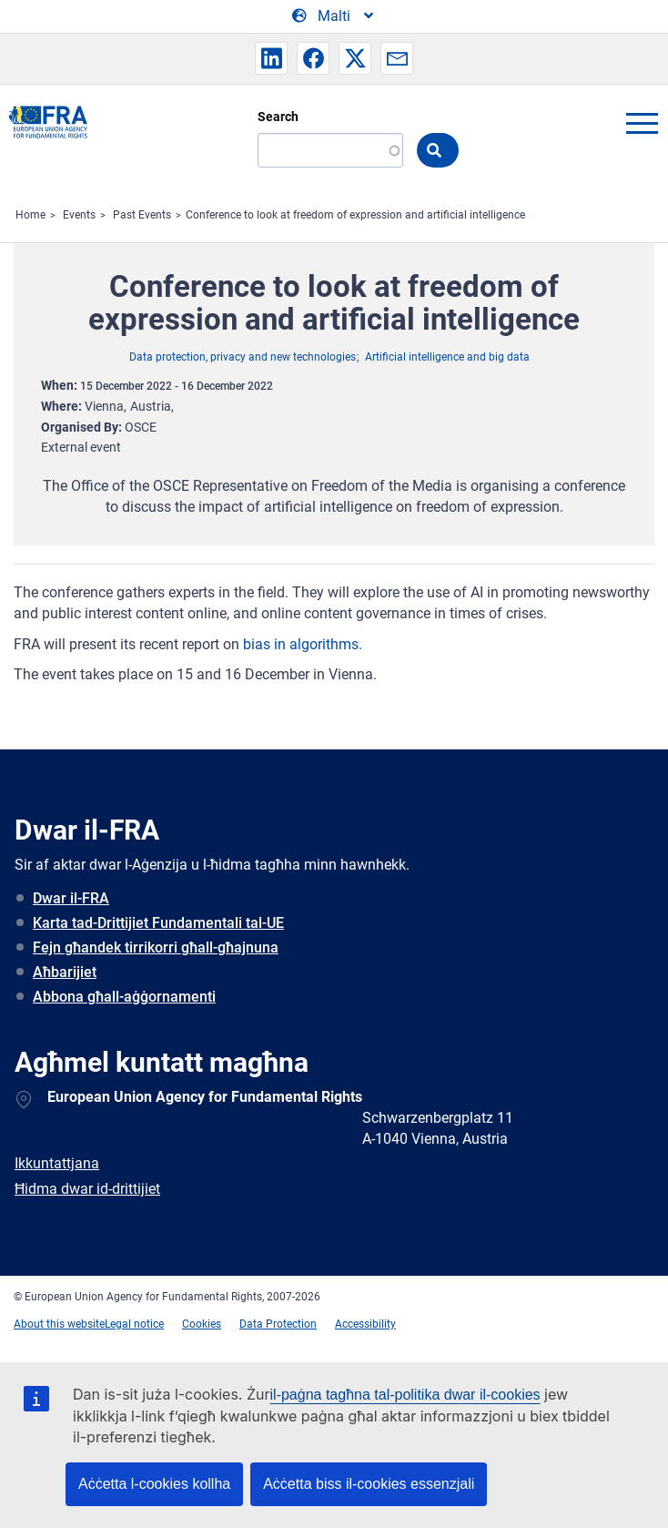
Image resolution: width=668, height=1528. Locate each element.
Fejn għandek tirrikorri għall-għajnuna (155, 947)
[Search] (330, 150)
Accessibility (365, 1324)
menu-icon (641, 123)
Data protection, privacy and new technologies (242, 357)
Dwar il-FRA (71, 898)
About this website (59, 1324)
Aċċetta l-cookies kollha (154, 1484)
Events (79, 215)
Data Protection (278, 1324)
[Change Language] (334, 16)
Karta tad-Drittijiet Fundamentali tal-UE (158, 923)
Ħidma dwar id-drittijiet (87, 1188)
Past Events (142, 215)
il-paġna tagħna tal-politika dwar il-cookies (405, 1394)
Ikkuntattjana (57, 1163)
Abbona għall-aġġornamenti (124, 996)
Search (278, 116)
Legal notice (134, 1324)
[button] (271, 58)
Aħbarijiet (64, 972)
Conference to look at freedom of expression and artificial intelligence (355, 215)
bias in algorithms (301, 644)
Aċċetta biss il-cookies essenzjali (368, 1484)
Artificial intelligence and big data (447, 357)
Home (30, 215)
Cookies (201, 1324)
